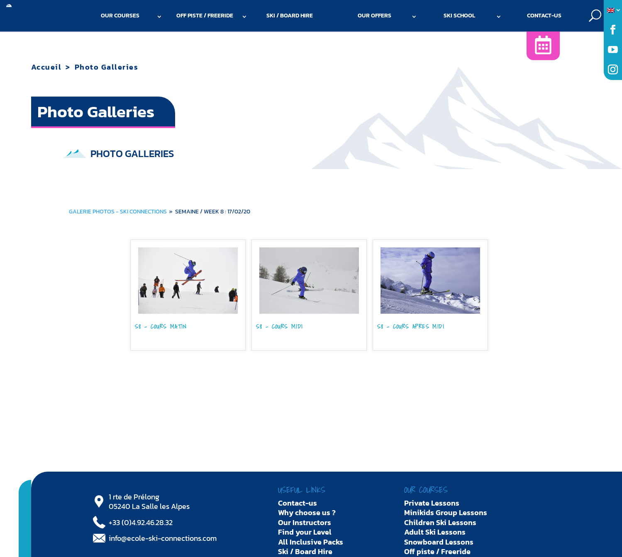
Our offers (374, 15)
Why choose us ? (307, 512)
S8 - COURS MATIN (161, 327)
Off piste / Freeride (204, 15)
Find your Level (305, 532)
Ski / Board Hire (289, 15)
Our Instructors (304, 522)
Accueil (46, 67)
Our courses (120, 15)
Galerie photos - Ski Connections (118, 211)
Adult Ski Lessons (435, 532)
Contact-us (544, 15)
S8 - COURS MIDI (279, 327)
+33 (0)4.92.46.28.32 (141, 522)
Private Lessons (431, 503)
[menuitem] (613, 10)
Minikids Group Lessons (445, 512)
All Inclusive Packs (310, 541)
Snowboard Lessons (438, 541)
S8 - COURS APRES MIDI (410, 327)
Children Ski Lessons (440, 522)
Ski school (459, 15)
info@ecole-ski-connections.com (163, 538)
